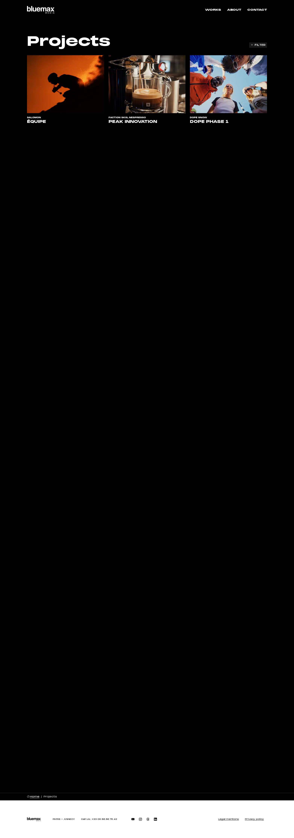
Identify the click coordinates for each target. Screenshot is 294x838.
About (234, 10)
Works (213, 10)
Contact (257, 10)
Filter (260, 44)
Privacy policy (254, 819)
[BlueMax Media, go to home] (40, 10)
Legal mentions (228, 819)
